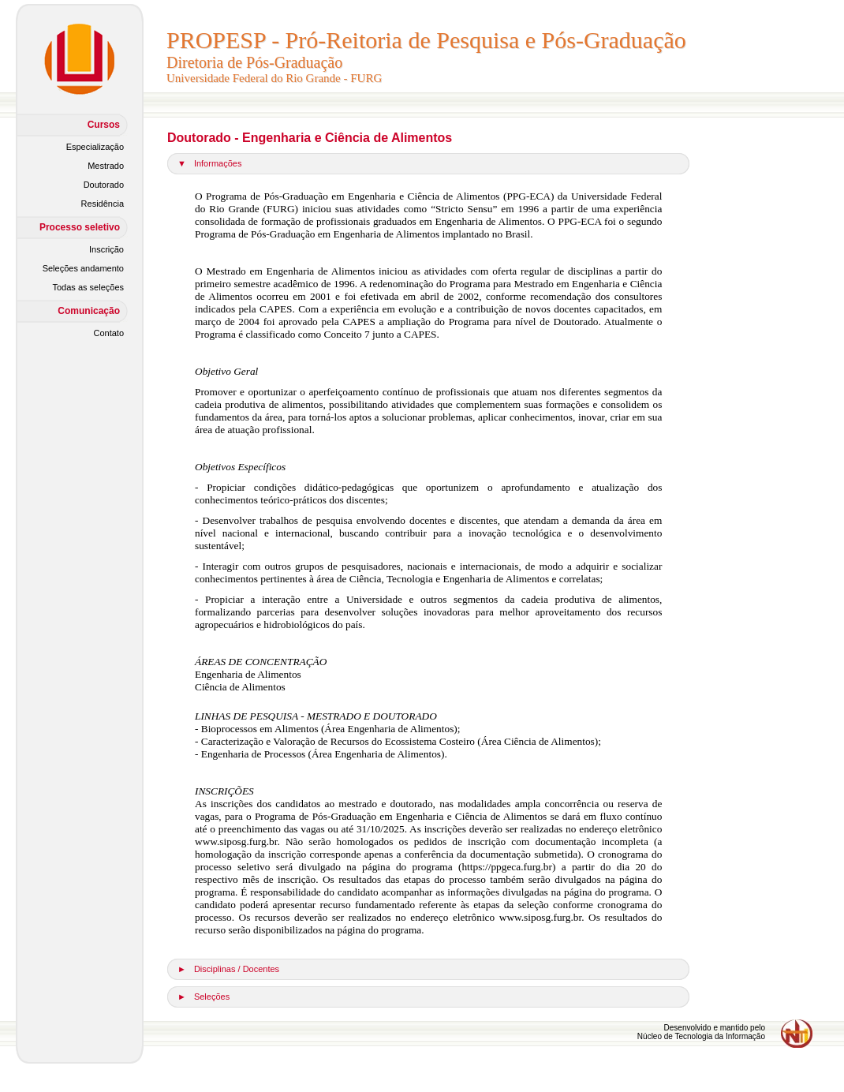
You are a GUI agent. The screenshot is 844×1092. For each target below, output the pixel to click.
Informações (218, 163)
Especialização (95, 146)
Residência (102, 203)
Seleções (212, 996)
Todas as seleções (89, 287)
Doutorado (104, 184)
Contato (108, 333)
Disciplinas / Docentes (236, 969)
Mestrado (106, 165)
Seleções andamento (83, 268)
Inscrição (106, 249)
